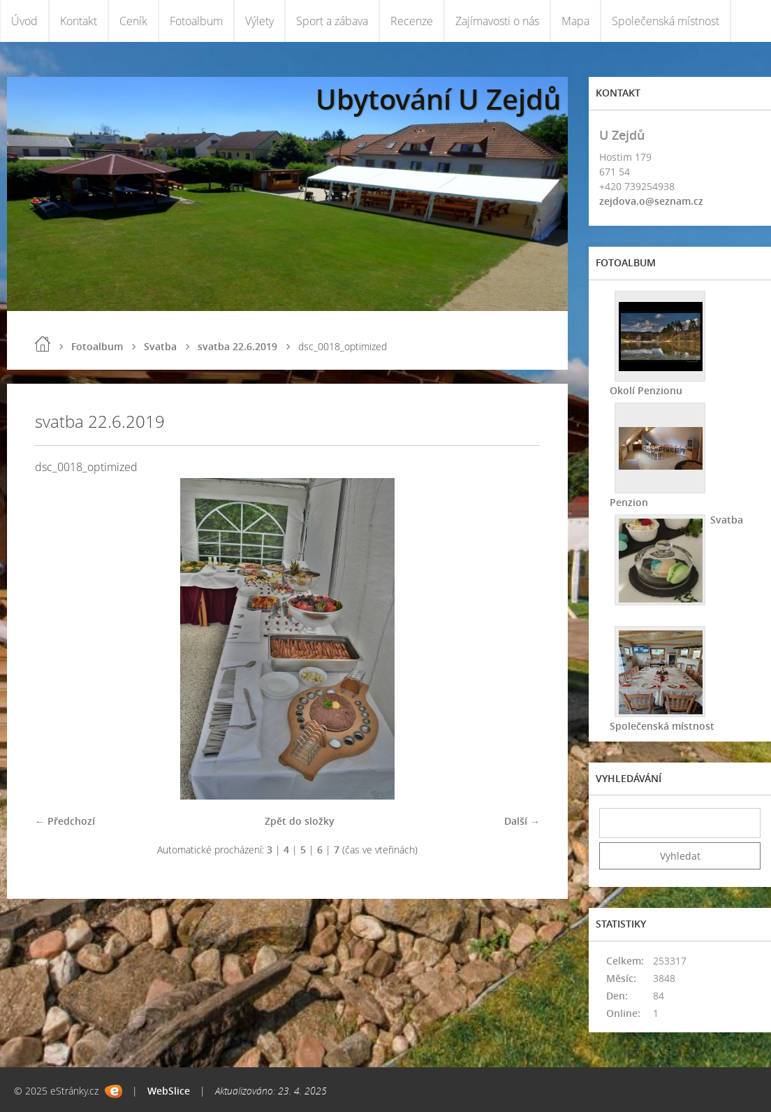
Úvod (24, 21)
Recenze (411, 21)
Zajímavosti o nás (497, 21)
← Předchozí (65, 821)
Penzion (629, 502)
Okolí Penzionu (646, 390)
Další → (522, 821)
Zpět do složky (300, 821)
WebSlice (168, 1090)
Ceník (133, 21)
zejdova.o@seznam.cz (651, 201)
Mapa (575, 21)
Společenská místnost (665, 21)
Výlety (259, 21)
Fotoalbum (196, 21)
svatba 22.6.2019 (237, 346)
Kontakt (78, 21)
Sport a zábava (332, 21)
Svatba (160, 346)
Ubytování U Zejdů (438, 99)
